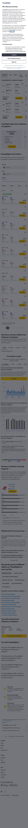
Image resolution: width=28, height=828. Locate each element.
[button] (14, 54)
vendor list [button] (12, 31)
